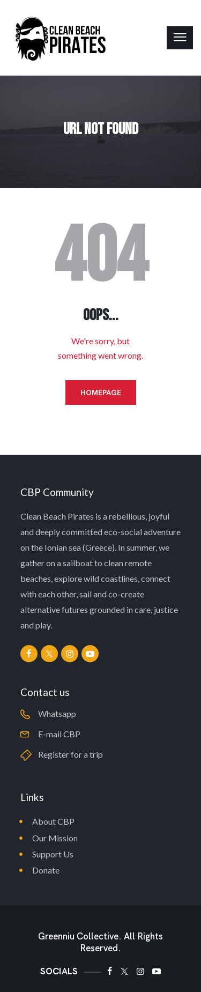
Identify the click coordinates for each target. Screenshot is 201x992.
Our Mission (55, 838)
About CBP (53, 821)
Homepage (100, 392)
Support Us (52, 854)
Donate (45, 870)
